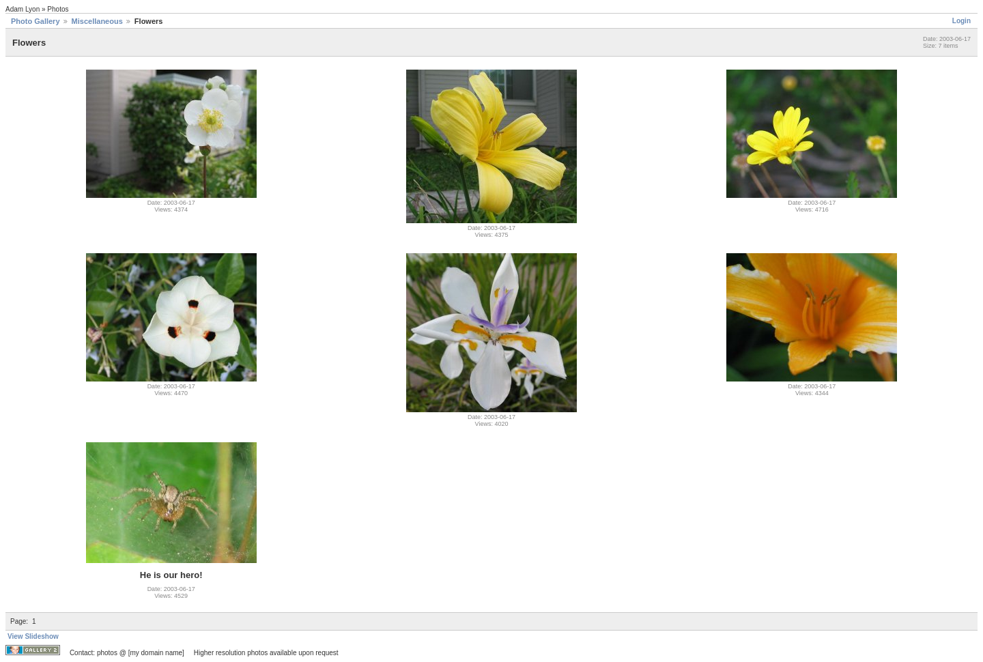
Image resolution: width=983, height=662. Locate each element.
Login (961, 21)
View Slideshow (33, 636)
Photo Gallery (35, 21)
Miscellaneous (97, 21)
